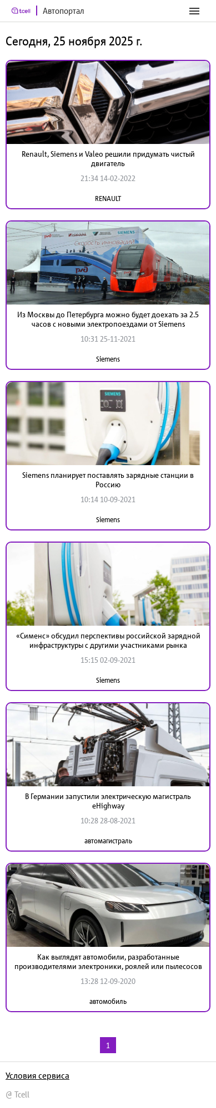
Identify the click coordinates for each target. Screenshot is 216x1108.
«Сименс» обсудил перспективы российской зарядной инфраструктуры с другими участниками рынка (108, 640)
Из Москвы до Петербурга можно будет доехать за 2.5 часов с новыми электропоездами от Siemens (108, 319)
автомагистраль (108, 841)
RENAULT (108, 198)
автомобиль (108, 1001)
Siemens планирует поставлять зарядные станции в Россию (108, 480)
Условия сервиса (37, 1075)
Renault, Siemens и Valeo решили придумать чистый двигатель (108, 159)
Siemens (108, 359)
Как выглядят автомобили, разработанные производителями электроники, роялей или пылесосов (108, 961)
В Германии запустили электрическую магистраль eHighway (108, 801)
